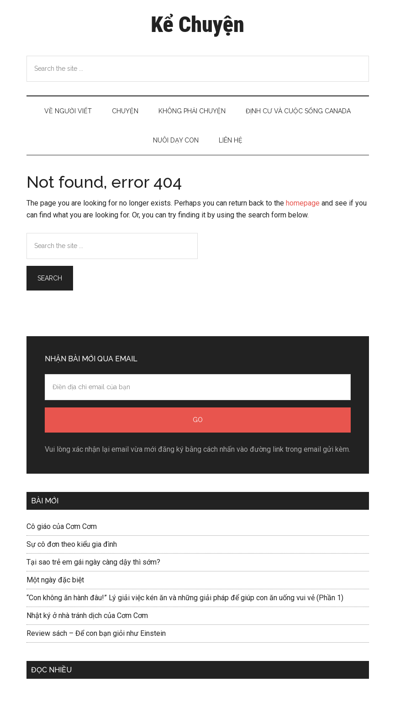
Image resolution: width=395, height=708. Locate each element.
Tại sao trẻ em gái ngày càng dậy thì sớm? (93, 562)
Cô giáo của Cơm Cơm (61, 526)
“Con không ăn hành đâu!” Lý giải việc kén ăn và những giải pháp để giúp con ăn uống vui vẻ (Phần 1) (184, 597)
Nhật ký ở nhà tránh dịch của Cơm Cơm (87, 615)
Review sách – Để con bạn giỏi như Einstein (96, 633)
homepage (303, 203)
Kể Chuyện (197, 24)
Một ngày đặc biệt (55, 580)
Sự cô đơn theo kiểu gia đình (71, 544)
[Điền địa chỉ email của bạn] (198, 387)
